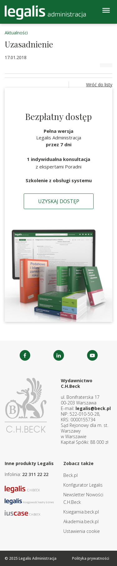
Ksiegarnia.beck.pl (81, 512)
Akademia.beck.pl (81, 521)
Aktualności (16, 33)
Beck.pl (70, 475)
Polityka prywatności (90, 558)
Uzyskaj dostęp (58, 201)
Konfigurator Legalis (83, 485)
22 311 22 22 (35, 474)
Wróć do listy (99, 85)
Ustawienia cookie (81, 531)
